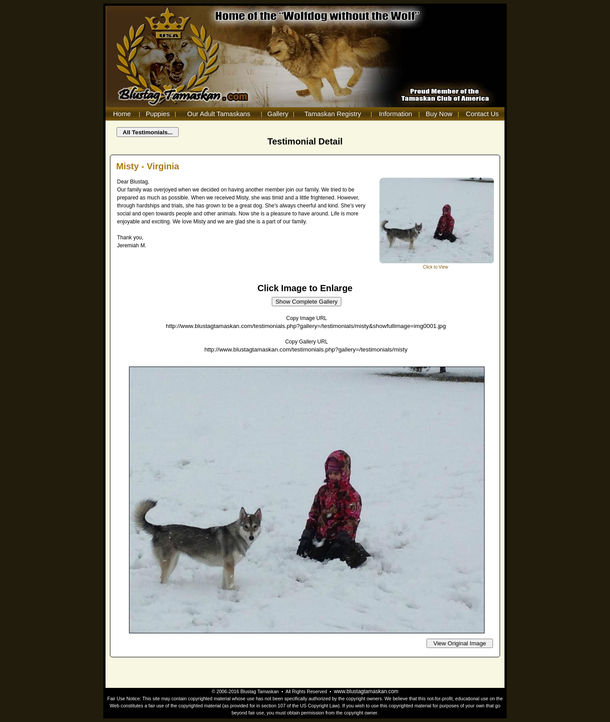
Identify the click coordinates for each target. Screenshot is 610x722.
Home (122, 113)
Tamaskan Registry (333, 113)
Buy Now (439, 113)
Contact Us (482, 113)
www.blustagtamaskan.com (366, 691)
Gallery (278, 113)
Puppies (158, 113)
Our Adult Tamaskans (218, 113)
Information (395, 113)
